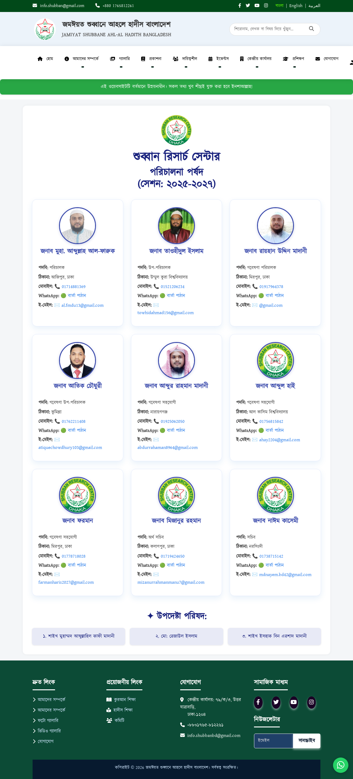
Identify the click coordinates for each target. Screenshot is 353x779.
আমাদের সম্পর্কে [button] (82, 59)
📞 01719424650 (168, 556)
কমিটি (115, 721)
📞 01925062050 (168, 421)
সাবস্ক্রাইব (307, 740)
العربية (314, 6)
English (296, 6)
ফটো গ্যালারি (45, 721)
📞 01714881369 (69, 286)
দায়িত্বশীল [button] (185, 59)
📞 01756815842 (267, 421)
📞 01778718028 (69, 556)
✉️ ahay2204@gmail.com (276, 440)
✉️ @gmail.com (267, 305)
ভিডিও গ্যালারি (47, 731)
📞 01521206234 (168, 286)
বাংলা (280, 6)
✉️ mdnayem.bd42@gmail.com (281, 574)
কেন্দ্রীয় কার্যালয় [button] (256, 59)
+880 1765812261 (114, 6)
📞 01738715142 (267, 556)
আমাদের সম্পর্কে (49, 700)
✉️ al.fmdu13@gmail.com (79, 305)
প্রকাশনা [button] (151, 59)
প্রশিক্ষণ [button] (293, 59)
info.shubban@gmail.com (58, 6)
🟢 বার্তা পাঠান (73, 296)
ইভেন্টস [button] (218, 59)
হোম (45, 59)
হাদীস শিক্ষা (119, 710)
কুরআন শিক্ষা (121, 700)
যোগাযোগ (327, 59)
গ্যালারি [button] (120, 59)
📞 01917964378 (267, 286)
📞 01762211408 (69, 421)
